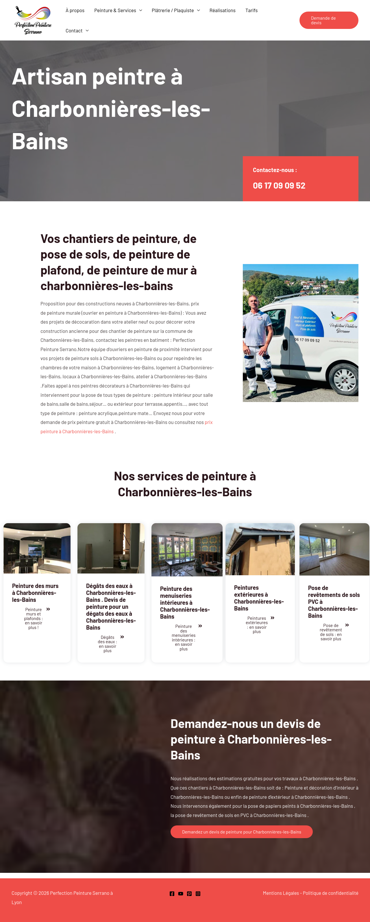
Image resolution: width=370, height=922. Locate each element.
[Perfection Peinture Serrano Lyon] (33, 19)
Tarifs (251, 10)
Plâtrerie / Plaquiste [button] (173, 10)
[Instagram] (198, 893)
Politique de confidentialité (329, 893)
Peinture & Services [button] (115, 10)
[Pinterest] (189, 893)
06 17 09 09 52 (281, 184)
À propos (75, 10)
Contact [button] (74, 30)
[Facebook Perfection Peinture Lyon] (172, 893)
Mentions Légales (278, 893)
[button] (328, 20)
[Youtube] (180, 893)
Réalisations (223, 10)
